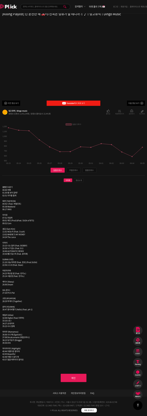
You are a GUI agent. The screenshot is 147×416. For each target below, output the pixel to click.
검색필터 (79, 6)
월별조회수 (89, 170)
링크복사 (142, 114)
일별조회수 (57, 170)
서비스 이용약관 (59, 393)
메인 (73, 378)
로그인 (115, 6)
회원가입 (124, 6)
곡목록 (68, 180)
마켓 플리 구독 (97, 6)
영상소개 (79, 180)
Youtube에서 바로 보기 (73, 103)
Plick (8, 8)
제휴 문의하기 (89, 410)
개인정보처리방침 (78, 393)
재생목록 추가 (119, 114)
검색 (64, 6)
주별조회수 (73, 170)
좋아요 (108, 114)
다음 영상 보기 (133, 103)
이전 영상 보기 (13, 103)
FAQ (92, 393)
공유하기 (131, 114)
